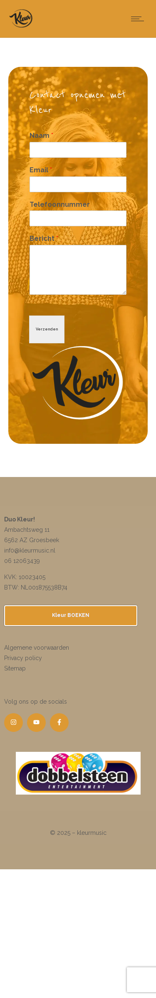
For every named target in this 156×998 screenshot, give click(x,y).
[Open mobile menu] (139, 18)
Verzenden (47, 329)
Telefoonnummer (60, 204)
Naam (41, 135)
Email (41, 170)
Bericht (44, 238)
